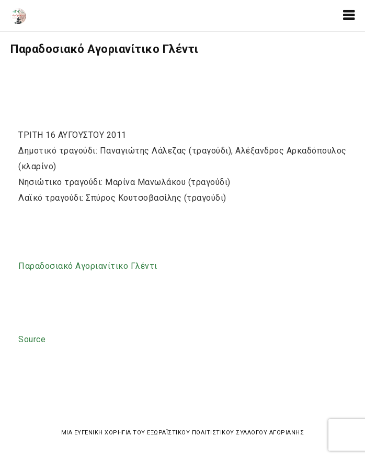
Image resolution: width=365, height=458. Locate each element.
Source (31, 339)
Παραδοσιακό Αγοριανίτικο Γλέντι (87, 266)
